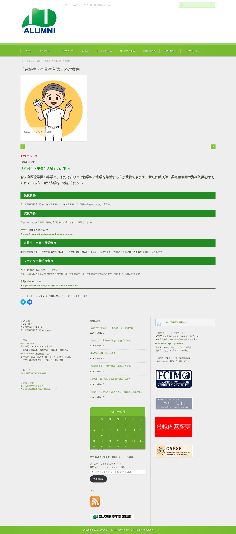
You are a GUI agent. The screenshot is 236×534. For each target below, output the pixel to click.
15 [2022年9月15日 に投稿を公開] (118, 435)
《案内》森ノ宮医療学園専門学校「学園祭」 (111, 340)
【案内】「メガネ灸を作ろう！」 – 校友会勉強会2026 (116, 392)
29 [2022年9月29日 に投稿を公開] (118, 446)
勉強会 (85, 50)
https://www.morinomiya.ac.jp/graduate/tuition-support (50, 285)
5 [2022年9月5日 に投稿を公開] (94, 430)
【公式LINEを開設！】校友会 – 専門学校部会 (111, 327)
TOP (22, 61)
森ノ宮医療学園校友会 (176, 322)
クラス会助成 (170, 50)
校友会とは (44, 50)
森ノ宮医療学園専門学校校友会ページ (38, 389)
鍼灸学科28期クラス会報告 (103, 353)
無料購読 (98, 479)
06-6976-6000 (27, 353)
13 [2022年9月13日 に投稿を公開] (102, 435)
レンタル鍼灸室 (104, 50)
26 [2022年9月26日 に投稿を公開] (94, 446)
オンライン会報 (192, 50)
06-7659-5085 (27, 343)
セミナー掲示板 (127, 50)
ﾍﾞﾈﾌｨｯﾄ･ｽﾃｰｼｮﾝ (66, 50)
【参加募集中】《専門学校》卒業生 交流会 (110, 366)
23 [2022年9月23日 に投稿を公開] (126, 441)
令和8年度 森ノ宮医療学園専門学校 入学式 (110, 379)
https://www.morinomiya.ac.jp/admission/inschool (48, 234)
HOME (28, 50)
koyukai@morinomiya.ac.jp (33, 373)
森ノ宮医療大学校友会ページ (34, 386)
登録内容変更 (149, 50)
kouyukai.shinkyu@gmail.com (169, 343)
